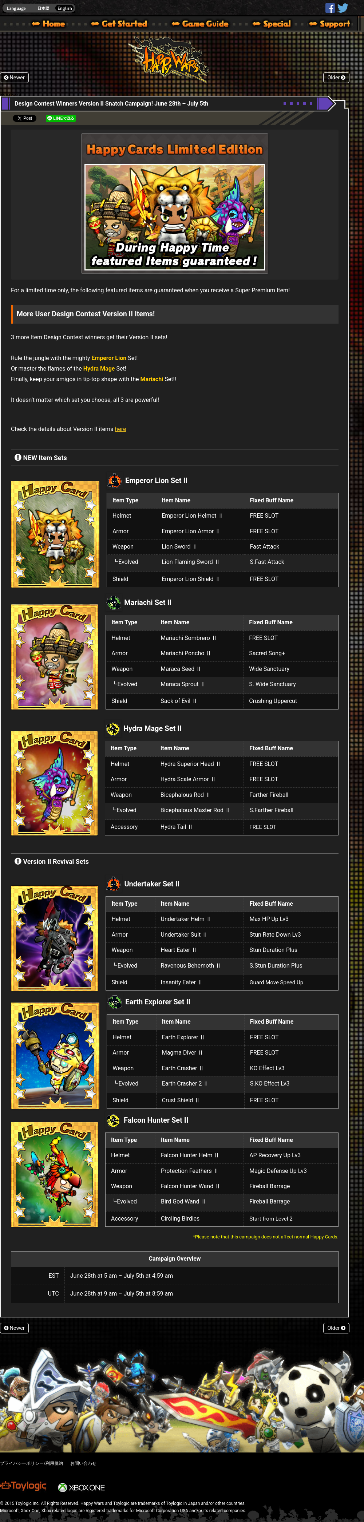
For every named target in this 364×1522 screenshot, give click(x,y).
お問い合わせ (83, 1463)
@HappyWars (342, 8)
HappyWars (330, 8)
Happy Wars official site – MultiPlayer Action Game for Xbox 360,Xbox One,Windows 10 (49, 24)
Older (336, 78)
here (120, 429)
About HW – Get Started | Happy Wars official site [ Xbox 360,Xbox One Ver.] (125, 24)
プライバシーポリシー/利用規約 (31, 1463)
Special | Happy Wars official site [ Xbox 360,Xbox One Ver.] (269, 24)
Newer (14, 78)
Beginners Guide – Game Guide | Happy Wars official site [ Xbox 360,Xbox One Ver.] (205, 24)
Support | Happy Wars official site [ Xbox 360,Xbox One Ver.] (323, 24)
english (39, 8)
